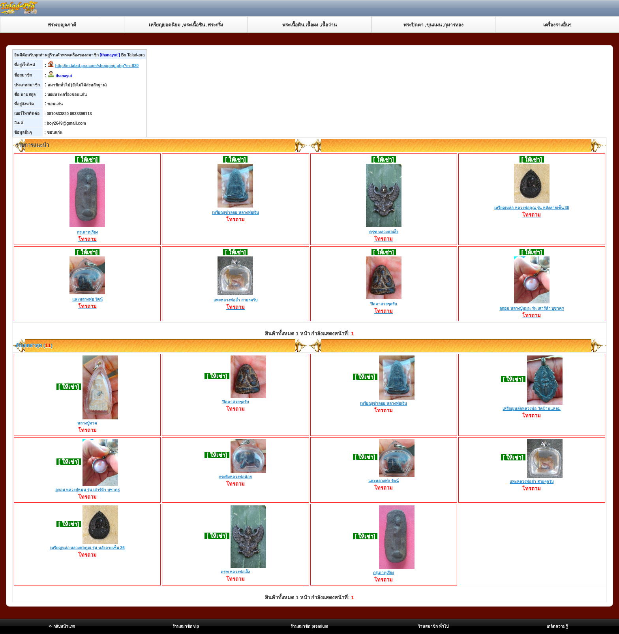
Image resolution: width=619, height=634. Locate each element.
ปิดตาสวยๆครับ (383, 304)
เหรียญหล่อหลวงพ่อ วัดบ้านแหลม (532, 408)
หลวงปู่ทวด (87, 423)
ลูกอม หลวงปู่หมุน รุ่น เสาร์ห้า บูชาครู (531, 309)
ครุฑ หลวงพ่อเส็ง (383, 232)
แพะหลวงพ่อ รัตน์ (87, 300)
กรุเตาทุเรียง (87, 233)
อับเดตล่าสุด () (33, 345)
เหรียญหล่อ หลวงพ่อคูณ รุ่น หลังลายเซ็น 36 (531, 208)
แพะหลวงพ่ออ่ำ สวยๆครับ (235, 301)
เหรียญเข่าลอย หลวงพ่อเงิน (235, 213)
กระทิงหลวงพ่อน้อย (235, 477)
